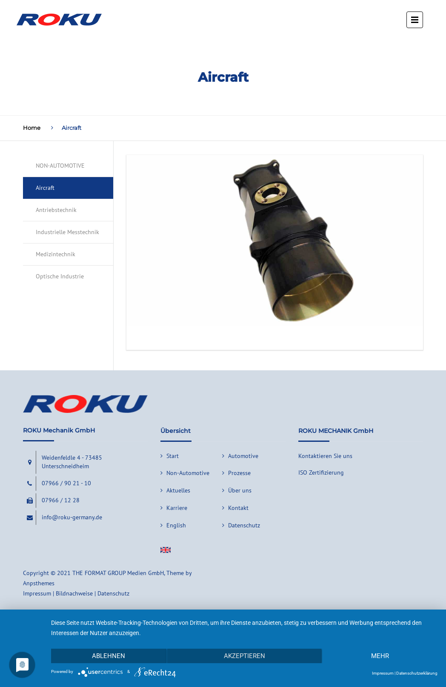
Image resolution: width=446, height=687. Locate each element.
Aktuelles (178, 490)
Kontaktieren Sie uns (325, 456)
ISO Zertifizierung (321, 472)
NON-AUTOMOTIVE (60, 165)
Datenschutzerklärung (416, 673)
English (176, 525)
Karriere (176, 508)
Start (172, 456)
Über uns (240, 490)
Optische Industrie (60, 276)
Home (31, 127)
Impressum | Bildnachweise (58, 593)
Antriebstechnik (56, 210)
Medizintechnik (55, 254)
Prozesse (239, 473)
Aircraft (45, 188)
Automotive (243, 456)
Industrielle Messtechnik (67, 232)
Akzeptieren (244, 656)
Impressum (383, 673)
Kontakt (238, 508)
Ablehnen (108, 656)
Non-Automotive (187, 473)
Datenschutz (244, 525)
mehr (380, 656)
